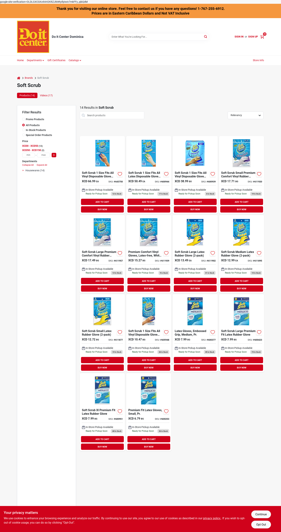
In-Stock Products (36, 130)
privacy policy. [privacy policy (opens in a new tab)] (212, 518)
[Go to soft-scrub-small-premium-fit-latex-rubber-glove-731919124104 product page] (148, 412)
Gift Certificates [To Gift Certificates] (56, 60)
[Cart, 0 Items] (262, 37)
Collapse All (28, 165)
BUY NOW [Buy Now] (102, 209)
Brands (29, 77)
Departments (34, 60)
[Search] (205, 36)
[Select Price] (54, 155)
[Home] (18, 78)
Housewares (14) (35, 170)
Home (20, 60)
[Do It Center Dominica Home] (33, 37)
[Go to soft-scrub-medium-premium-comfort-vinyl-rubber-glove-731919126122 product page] (148, 254)
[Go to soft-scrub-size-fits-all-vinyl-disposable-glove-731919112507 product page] (195, 175)
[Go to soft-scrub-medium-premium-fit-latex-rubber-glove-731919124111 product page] (195, 333)
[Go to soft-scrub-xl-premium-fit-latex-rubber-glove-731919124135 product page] (102, 412)
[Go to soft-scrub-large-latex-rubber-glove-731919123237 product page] (195, 254)
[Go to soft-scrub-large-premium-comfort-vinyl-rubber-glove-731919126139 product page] (102, 254)
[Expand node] (23, 170)
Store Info (258, 60)
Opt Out (261, 524)
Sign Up (253, 36)
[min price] (28, 155)
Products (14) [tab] (27, 95)
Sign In (239, 36)
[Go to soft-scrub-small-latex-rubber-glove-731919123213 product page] (102, 333)
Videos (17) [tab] (46, 95)
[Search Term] (159, 36)
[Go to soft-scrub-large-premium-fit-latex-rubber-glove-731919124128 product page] (241, 333)
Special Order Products (39, 135)
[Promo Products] (23, 119)
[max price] (43, 155)
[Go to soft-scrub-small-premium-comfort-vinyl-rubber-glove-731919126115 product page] (241, 175)
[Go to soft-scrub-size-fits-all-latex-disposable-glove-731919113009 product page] (148, 175)
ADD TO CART (102, 202)
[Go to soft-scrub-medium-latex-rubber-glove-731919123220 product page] (241, 254)
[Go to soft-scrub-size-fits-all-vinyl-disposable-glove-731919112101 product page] (148, 333)
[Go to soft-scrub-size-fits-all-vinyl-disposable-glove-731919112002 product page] (102, 175)
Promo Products (35, 119)
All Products (33, 125)
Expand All (42, 165)
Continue (261, 514)
